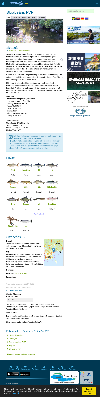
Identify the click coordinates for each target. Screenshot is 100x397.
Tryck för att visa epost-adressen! (19, 300)
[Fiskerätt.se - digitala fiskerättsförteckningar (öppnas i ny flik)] (64, 377)
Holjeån (11, 346)
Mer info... (17, 393)
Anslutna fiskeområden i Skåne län (21, 354)
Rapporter (26, 17)
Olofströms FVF (14, 349)
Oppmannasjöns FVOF (16, 342)
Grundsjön (12, 339)
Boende (42, 17)
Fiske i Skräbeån (21, 273)
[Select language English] (78, 19)
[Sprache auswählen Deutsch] (82, 19)
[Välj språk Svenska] (74, 19)
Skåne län (12, 51)
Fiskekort (16, 17)
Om (9, 17)
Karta (34, 17)
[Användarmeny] (3, 3)
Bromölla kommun (23, 51)
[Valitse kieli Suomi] (87, 19)
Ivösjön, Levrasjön (14, 335)
